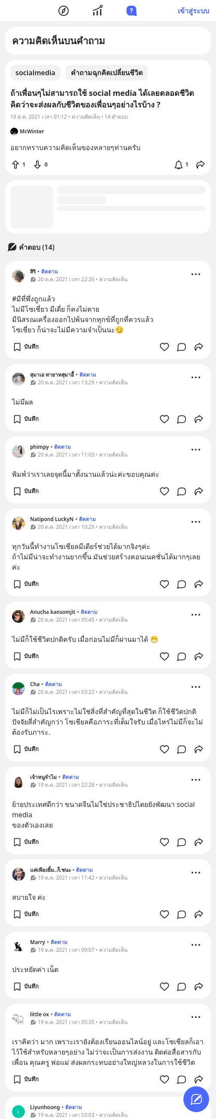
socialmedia (35, 72)
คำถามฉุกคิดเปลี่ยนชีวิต (107, 72)
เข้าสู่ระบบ (193, 10)
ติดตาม (49, 271)
